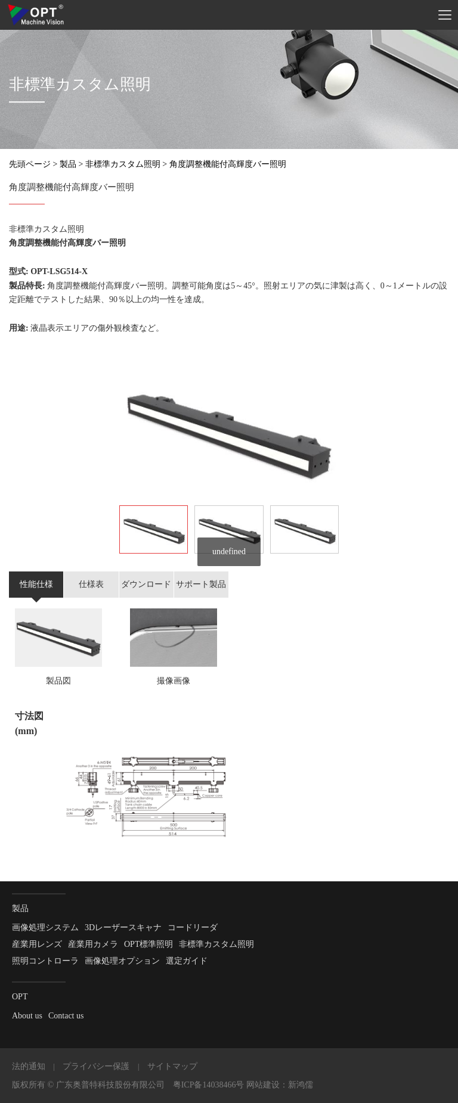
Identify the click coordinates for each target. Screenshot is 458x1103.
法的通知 (28, 1066)
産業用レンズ (37, 944)
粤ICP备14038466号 (209, 1084)
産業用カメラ (93, 944)
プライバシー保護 (96, 1066)
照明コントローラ (45, 960)
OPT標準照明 (148, 944)
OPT (19, 996)
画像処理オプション (122, 960)
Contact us (66, 1015)
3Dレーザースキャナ (123, 927)
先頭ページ (30, 164)
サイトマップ (172, 1066)
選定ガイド (187, 960)
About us (27, 1015)
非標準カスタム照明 (122, 164)
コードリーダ (193, 927)
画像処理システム (45, 927)
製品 (68, 164)
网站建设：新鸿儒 (279, 1084)
